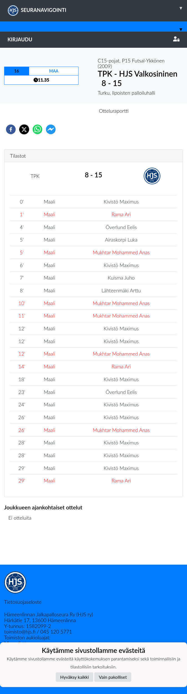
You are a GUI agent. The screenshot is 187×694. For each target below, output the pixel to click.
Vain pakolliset (113, 677)
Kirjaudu (93, 39)
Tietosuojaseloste (22, 602)
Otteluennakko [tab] (74, 111)
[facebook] (11, 129)
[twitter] (24, 129)
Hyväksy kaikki (74, 677)
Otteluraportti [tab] (114, 111)
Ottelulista (22, 546)
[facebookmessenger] (51, 129)
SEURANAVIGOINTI (97, 8)
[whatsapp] (37, 129)
